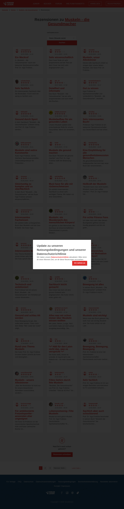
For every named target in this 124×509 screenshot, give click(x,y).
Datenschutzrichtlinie (60, 257)
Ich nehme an (79, 263)
